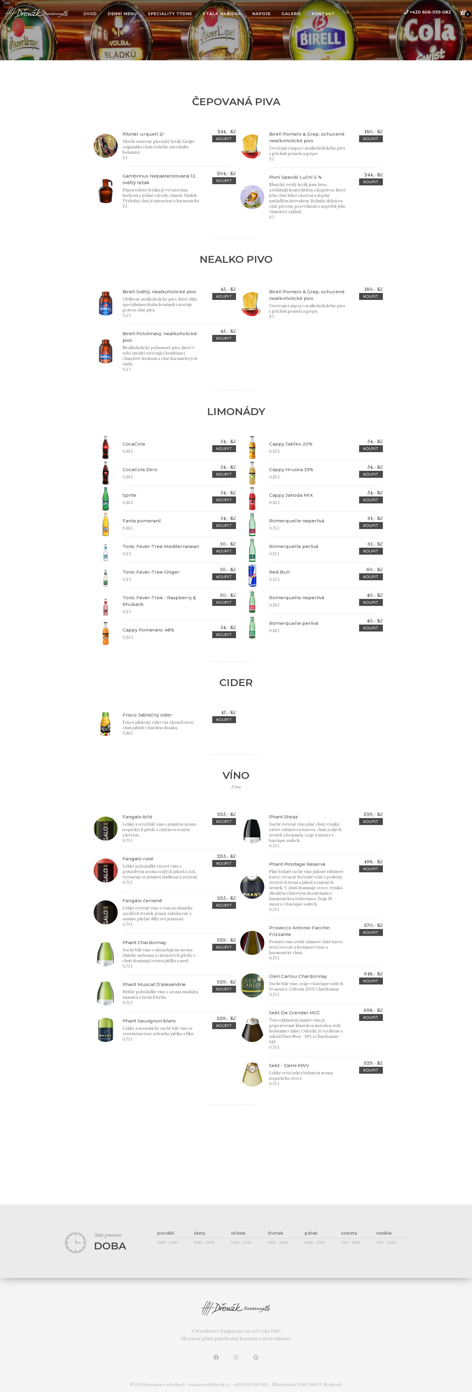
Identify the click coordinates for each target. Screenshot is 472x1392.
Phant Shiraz (283, 817)
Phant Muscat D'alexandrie (154, 984)
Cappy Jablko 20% (290, 444)
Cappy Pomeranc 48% (148, 630)
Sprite (129, 495)
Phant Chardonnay (144, 942)
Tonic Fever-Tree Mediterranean (161, 546)
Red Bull (279, 572)
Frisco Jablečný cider (147, 715)
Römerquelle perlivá (293, 546)
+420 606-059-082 (427, 12)
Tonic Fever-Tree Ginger (151, 572)
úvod (90, 13)
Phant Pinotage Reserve (297, 864)
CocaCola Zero (140, 469)
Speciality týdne (170, 13)
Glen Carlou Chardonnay (298, 976)
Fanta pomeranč (142, 521)
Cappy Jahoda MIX (291, 495)
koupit (224, 139)
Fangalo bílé (137, 817)
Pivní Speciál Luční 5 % (295, 177)
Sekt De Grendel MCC (294, 1013)
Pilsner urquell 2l (143, 134)
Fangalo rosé (138, 858)
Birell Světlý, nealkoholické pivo (159, 291)
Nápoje (261, 13)
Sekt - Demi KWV (289, 1065)
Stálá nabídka (222, 13)
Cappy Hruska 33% (291, 469)
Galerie (291, 13)
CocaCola (134, 444)
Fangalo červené (142, 900)
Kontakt (323, 13)
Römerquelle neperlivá (296, 521)
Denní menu (122, 13)
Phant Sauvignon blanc (149, 1021)
